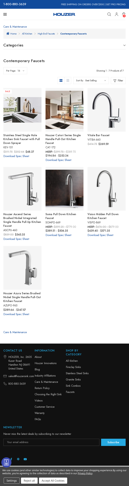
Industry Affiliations (45, 376)
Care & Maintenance (15, 27)
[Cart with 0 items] (124, 14)
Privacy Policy (85, 473)
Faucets (70, 392)
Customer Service (45, 407)
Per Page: (11, 70)
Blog (37, 369)
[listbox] (95, 80)
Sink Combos (73, 386)
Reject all (29, 480)
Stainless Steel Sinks (77, 373)
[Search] (109, 14)
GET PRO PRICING (116, 4)
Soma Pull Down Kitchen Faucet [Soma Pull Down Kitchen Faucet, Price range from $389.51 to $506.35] (61, 216)
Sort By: (80, 80)
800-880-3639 (16, 4)
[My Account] (117, 14)
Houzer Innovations (46, 363)
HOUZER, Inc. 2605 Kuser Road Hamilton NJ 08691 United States (20, 363)
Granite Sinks (73, 379)
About (38, 357)
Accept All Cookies (53, 480)
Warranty (40, 413)
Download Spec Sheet (16, 156)
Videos (39, 401)
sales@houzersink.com (21, 376)
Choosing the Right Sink (48, 394)
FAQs (38, 419)
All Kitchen (72, 361)
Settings (12, 480)
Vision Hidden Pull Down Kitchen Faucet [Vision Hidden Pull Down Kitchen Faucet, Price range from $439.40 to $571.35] (103, 216)
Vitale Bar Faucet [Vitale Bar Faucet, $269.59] (99, 135)
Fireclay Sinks (73, 367)
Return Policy (42, 388)
